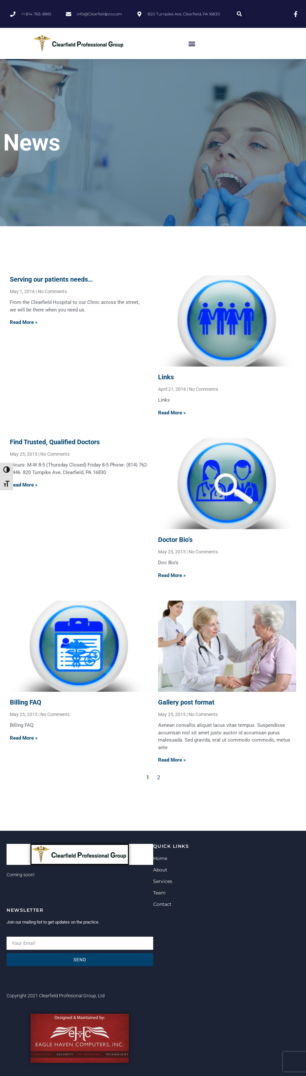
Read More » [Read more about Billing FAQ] (24, 738)
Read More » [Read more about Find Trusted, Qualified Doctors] (24, 485)
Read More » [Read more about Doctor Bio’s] (172, 575)
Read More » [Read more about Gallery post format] (172, 760)
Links (166, 377)
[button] (240, 14)
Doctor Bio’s (175, 540)
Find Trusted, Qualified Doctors (55, 442)
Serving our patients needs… (51, 279)
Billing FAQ (25, 702)
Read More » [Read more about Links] (172, 413)
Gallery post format (186, 702)
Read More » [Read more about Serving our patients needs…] (24, 322)
